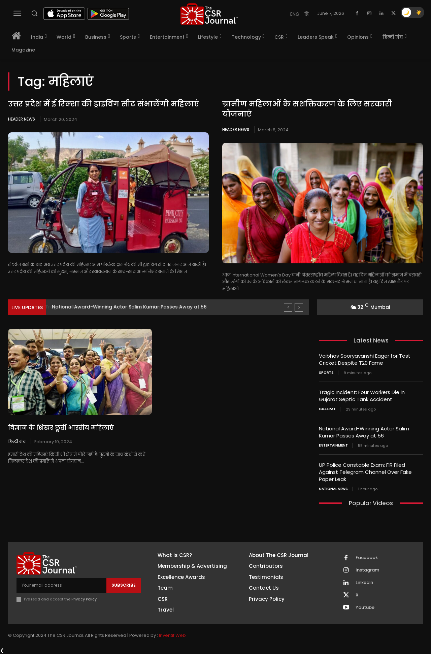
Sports (326, 372)
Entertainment (333, 445)
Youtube (365, 607)
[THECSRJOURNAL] (209, 14)
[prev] (288, 307)
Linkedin (364, 583)
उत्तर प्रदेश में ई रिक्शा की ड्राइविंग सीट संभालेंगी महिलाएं (103, 104)
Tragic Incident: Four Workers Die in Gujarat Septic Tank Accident (362, 396)
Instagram (367, 570)
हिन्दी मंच (17, 441)
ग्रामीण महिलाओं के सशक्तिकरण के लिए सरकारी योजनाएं (307, 109)
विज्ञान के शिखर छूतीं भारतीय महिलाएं (61, 427)
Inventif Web (172, 635)
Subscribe (123, 585)
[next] (299, 307)
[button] (34, 13)
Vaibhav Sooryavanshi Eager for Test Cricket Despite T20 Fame (364, 359)
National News (333, 489)
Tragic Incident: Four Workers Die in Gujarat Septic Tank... (121, 306)
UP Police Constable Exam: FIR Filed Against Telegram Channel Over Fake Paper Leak (365, 472)
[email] (61, 585)
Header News (21, 119)
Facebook (367, 558)
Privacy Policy (84, 599)
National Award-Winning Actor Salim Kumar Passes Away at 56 (364, 432)
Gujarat (327, 409)
